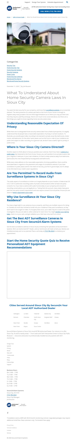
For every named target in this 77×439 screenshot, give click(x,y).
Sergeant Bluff (48, 317)
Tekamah (36, 314)
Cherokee (26, 317)
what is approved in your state (23, 193)
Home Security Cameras (14, 77)
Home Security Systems (14, 70)
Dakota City (47, 314)
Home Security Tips (13, 68)
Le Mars (26, 314)
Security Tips (11, 65)
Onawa (57, 317)
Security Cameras (12, 72)
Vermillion (57, 314)
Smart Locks (11, 74)
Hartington (16, 314)
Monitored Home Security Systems (18, 81)
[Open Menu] (8, 2)
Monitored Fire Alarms (14, 79)
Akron (56, 323)
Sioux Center (37, 326)
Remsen (16, 317)
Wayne (26, 326)
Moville (26, 323)
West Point (17, 323)
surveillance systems (52, 110)
